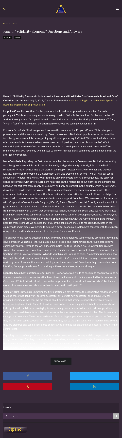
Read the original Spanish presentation (24, 104)
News (17, 37)
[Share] (21, 376)
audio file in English (78, 100)
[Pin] (100, 376)
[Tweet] (61, 376)
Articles (8, 37)
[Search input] (59, 416)
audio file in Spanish (103, 100)
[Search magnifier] (116, 416)
